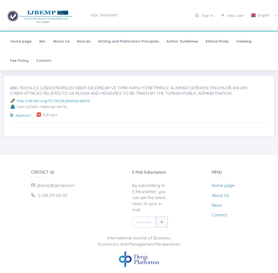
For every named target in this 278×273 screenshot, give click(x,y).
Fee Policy (19, 60)
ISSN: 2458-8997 (104, 15)
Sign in (204, 15)
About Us (61, 41)
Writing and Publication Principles (128, 41)
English (261, 15)
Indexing (243, 41)
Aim (42, 41)
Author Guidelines (182, 41)
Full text (50, 114)
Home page (20, 41)
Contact (43, 60)
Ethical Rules (217, 41)
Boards (83, 41)
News (217, 205)
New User (232, 15)
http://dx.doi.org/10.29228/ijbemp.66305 (53, 100)
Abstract (20, 115)
